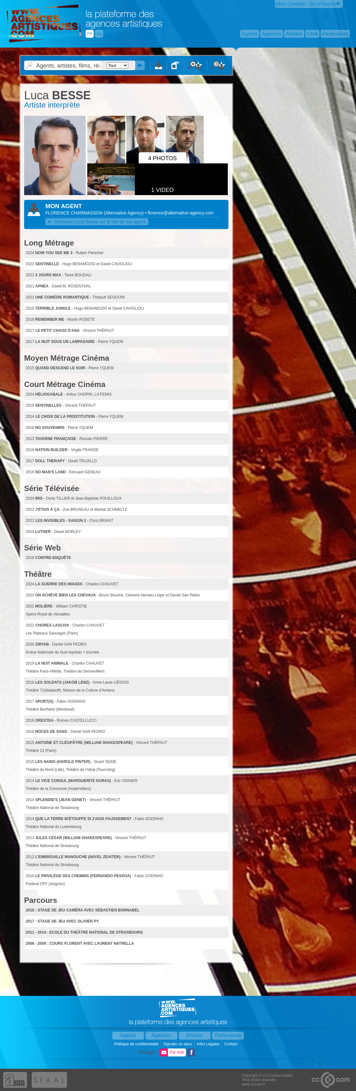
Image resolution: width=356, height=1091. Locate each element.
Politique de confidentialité (137, 1044)
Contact (231, 1044)
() (124, 212)
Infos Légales (209, 1044)
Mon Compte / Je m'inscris (306, 4)
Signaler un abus (178, 1044)
